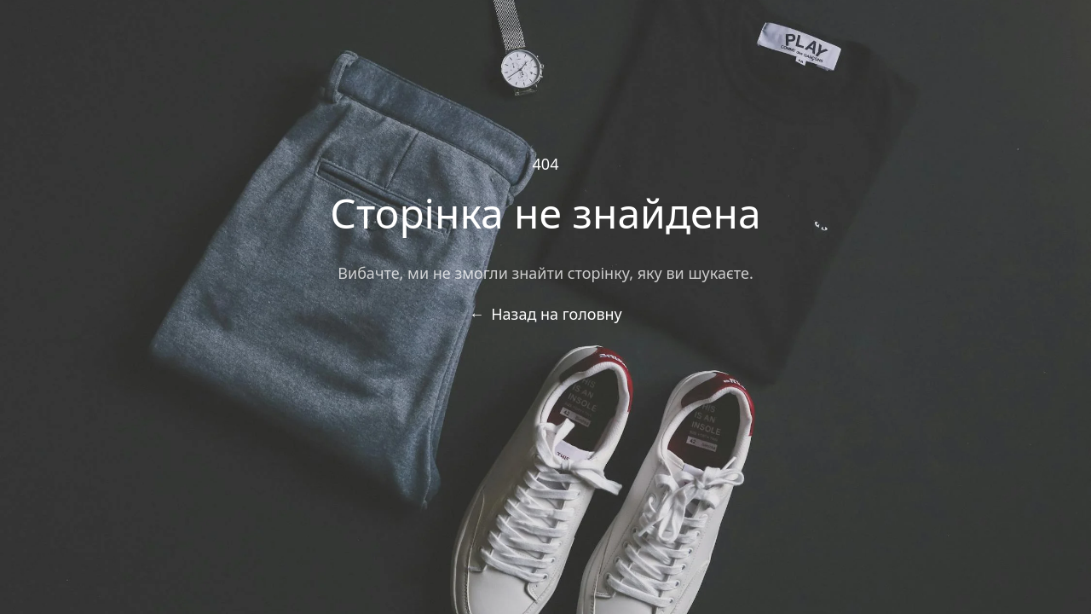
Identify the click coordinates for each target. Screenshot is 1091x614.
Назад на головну (545, 314)
